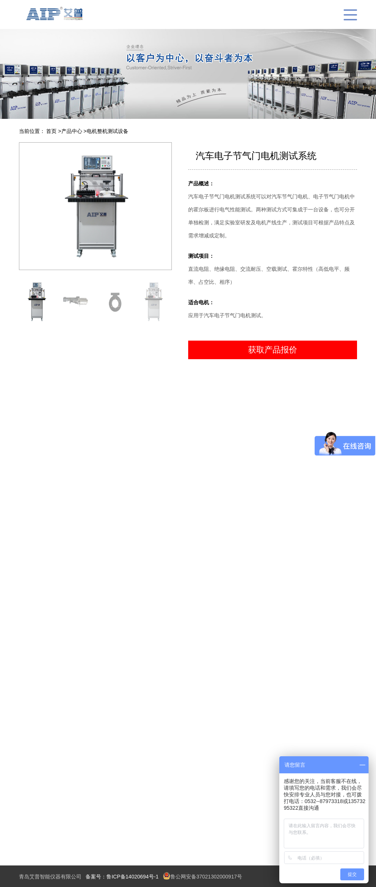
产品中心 (72, 131)
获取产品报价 (272, 349)
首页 (52, 131)
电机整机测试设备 (107, 131)
